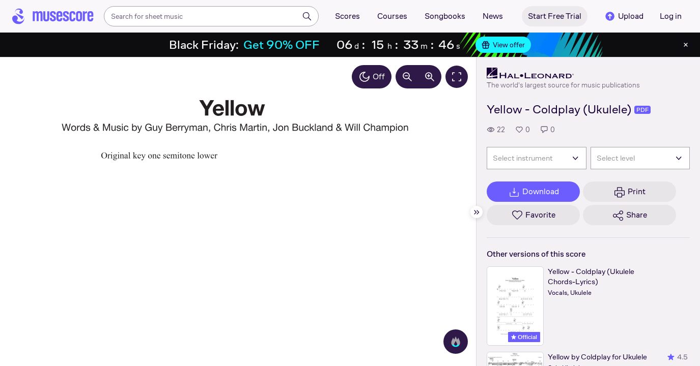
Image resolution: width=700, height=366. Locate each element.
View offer (503, 45)
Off (371, 77)
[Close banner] (686, 45)
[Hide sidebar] (476, 212)
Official (524, 337)
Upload (623, 16)
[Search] (307, 16)
